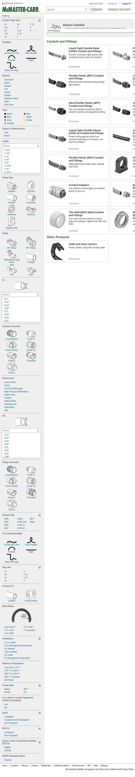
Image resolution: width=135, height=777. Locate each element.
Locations (14, 766)
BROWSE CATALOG (13, 3)
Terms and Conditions (108, 769)
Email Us (112, 3)
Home (4, 766)
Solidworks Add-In (61, 766)
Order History (119, 9)
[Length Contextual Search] (21, 146)
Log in (126, 3)
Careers (34, 766)
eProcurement (78, 766)
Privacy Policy (128, 769)
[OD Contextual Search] (21, 430)
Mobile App (46, 766)
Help (96, 766)
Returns (25, 766)
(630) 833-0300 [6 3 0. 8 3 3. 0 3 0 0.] (96, 3)
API (89, 766)
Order (97, 9)
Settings (104, 766)
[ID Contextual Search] (21, 294)
